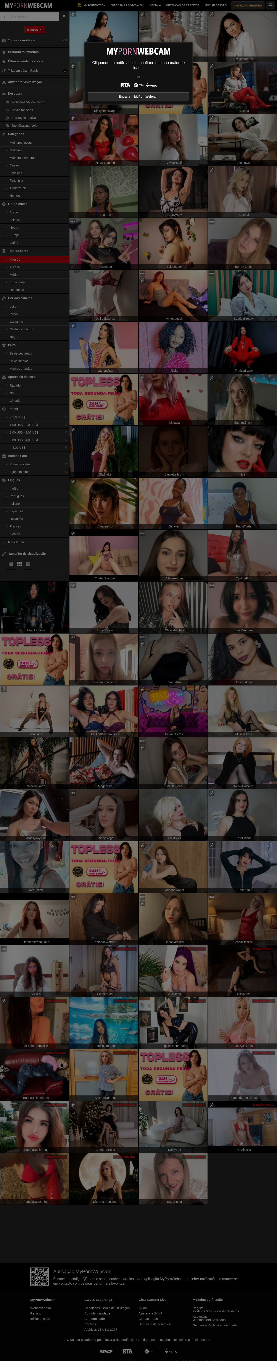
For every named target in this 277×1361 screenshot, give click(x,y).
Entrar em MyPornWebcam (138, 96)
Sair (138, 77)
